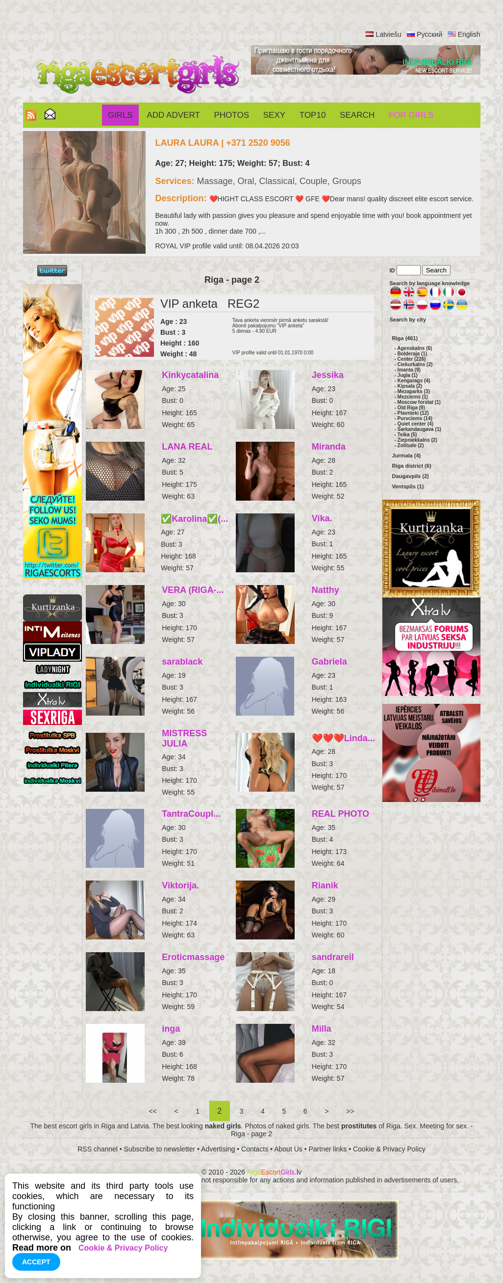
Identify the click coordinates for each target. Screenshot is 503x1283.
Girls (120, 115)
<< (153, 1111)
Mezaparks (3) (414, 391)
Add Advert (173, 115)
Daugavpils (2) (410, 476)
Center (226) (412, 359)
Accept (36, 1262)
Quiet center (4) (415, 424)
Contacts (254, 1149)
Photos (231, 115)
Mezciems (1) (413, 397)
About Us (288, 1149)
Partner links (327, 1149)
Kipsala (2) (410, 386)
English (469, 34)
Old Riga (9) (411, 407)
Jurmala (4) (406, 455)
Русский (429, 34)
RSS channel (97, 1149)
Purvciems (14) (415, 418)
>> (350, 1111)
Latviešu (388, 34)
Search (357, 115)
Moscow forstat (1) (419, 402)
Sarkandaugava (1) (419, 429)
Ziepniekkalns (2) (417, 440)
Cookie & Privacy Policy (389, 1149)
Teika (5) (407, 434)
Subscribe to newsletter (160, 1149)
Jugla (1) (408, 375)
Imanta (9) (409, 370)
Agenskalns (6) (414, 348)
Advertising (218, 1149)
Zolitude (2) (411, 445)
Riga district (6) (411, 466)
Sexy (274, 115)
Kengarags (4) (414, 380)
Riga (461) (405, 338)
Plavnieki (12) (413, 413)
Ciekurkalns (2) (415, 364)
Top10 (313, 115)
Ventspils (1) (408, 486)
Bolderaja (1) (413, 353)
